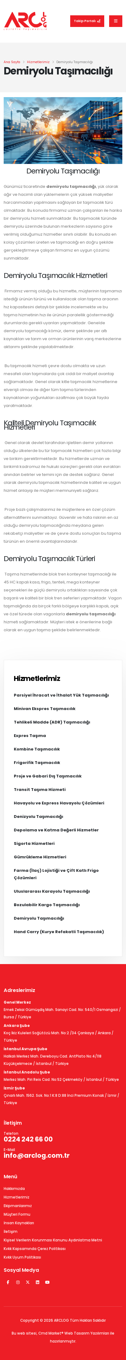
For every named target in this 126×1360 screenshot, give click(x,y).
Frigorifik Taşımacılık (37, 762)
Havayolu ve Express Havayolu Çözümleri (59, 803)
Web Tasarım (77, 1333)
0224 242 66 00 (28, 1139)
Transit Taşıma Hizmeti (40, 789)
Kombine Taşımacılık (37, 749)
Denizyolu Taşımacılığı (38, 816)
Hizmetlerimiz (38, 62)
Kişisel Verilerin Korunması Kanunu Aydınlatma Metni (53, 1240)
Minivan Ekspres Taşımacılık (44, 709)
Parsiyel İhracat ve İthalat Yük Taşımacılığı (61, 695)
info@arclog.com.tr (37, 1155)
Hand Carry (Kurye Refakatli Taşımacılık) (59, 932)
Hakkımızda (14, 1188)
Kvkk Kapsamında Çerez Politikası (35, 1248)
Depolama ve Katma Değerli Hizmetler (56, 830)
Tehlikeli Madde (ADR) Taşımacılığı (52, 722)
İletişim (10, 1231)
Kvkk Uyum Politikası (22, 1257)
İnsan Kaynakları (19, 1223)
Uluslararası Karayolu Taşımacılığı (52, 891)
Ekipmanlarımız (18, 1205)
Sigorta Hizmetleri (34, 843)
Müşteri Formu (17, 1214)
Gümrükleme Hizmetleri (40, 857)
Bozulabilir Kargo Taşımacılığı (47, 905)
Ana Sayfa (12, 62)
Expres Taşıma (30, 736)
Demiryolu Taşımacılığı (39, 918)
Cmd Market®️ (50, 1333)
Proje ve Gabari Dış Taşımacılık (48, 776)
